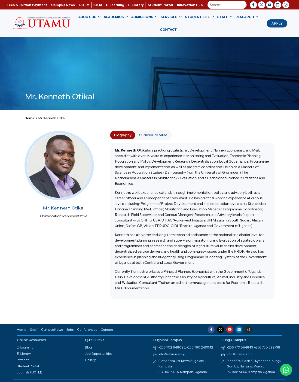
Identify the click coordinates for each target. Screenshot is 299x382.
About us (89, 17)
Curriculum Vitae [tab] (153, 135)
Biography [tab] (122, 135)
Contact (168, 29)
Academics (116, 17)
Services (171, 17)
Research (247, 17)
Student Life (199, 17)
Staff (225, 17)
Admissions (144, 17)
